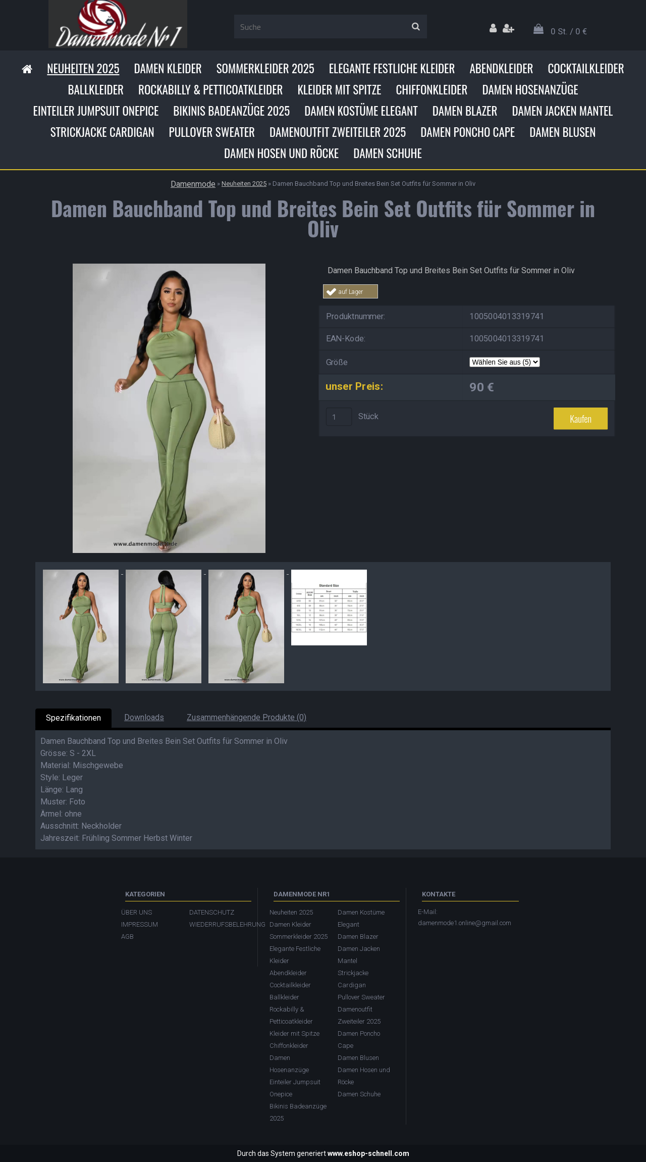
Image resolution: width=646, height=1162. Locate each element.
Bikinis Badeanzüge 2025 (231, 110)
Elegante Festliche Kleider (392, 68)
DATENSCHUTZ (211, 912)
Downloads (144, 717)
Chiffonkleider (431, 89)
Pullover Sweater (212, 131)
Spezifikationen (73, 718)
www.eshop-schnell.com (368, 1153)
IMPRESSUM (139, 924)
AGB (127, 936)
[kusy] (339, 417)
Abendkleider (501, 68)
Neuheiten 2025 (83, 68)
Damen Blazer (465, 110)
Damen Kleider (167, 68)
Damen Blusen (562, 131)
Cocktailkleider (586, 68)
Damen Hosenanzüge (530, 89)
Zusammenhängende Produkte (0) (246, 717)
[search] (415, 26)
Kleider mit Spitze (339, 89)
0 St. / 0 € (569, 31)
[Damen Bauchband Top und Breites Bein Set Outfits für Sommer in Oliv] (169, 267)
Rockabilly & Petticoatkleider (210, 89)
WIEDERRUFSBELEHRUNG (218, 924)
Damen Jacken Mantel (562, 110)
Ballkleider (96, 89)
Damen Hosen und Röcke (281, 153)
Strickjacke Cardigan (102, 131)
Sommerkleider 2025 (265, 68)
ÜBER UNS (136, 912)
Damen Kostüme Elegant (360, 110)
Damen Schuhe (387, 153)
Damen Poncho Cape (467, 131)
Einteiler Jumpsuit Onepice (96, 110)
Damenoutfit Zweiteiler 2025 (338, 131)
